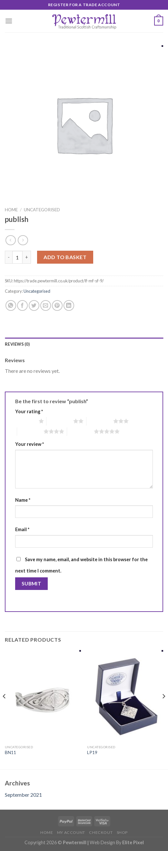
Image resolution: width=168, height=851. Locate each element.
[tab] (84, 344)
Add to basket (65, 257)
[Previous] (4, 709)
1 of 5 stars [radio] (25, 421)
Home (11, 209)
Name (22, 500)
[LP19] (125, 695)
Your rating (29, 411)
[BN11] (43, 695)
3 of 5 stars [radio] (99, 421)
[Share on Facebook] (22, 305)
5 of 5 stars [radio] (80, 431)
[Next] (163, 709)
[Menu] (9, 21)
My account (71, 832)
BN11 (10, 752)
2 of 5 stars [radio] (59, 421)
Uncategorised (42, 209)
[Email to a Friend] (45, 305)
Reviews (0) (17, 344)
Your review (29, 444)
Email (22, 529)
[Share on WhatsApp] (10, 305)
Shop (122, 832)
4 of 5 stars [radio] (30, 431)
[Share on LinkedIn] (69, 305)
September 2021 (23, 795)
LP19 (92, 752)
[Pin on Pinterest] (57, 305)
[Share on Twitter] (34, 305)
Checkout (101, 832)
